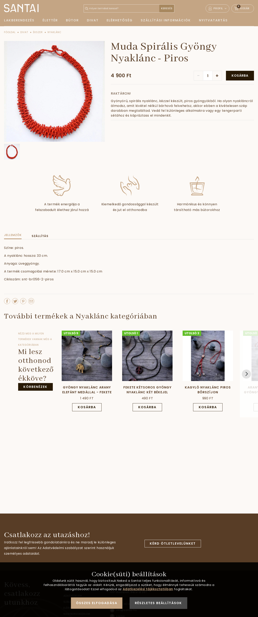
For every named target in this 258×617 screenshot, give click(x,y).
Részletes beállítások (158, 603)
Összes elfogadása (96, 603)
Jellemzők (13, 235)
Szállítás (40, 236)
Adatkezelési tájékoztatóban (148, 589)
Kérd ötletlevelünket (173, 543)
